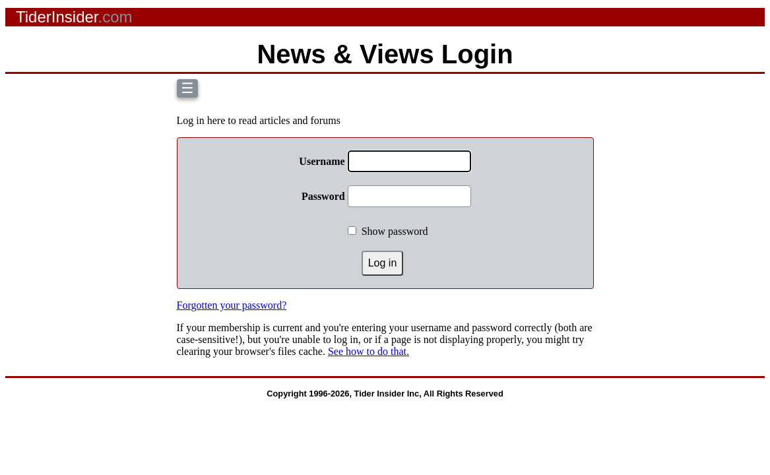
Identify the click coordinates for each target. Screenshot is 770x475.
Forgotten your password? (232, 305)
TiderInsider (74, 17)
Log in (382, 263)
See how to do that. (368, 351)
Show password (395, 231)
